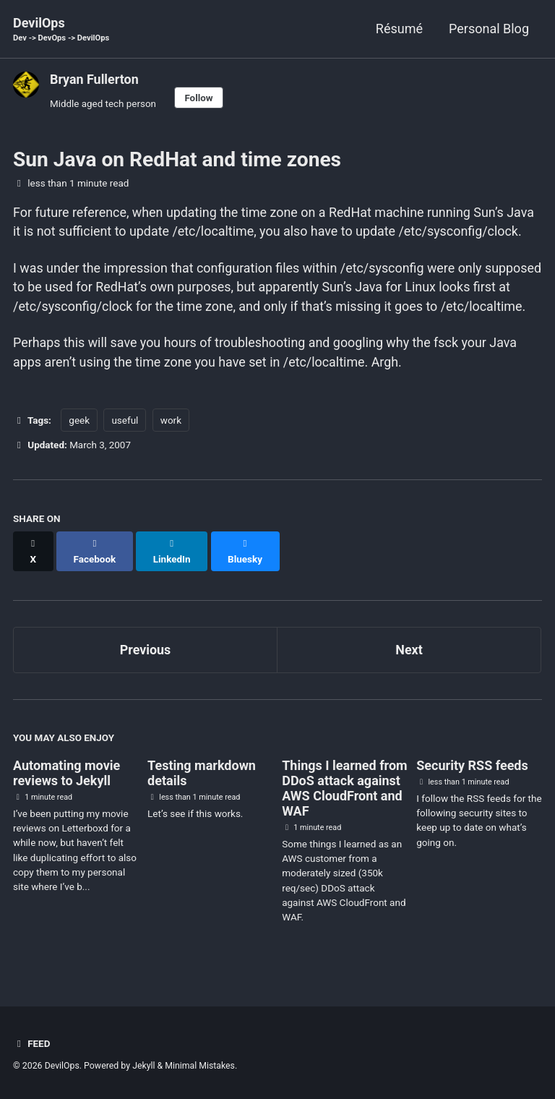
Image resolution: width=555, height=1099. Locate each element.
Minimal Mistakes (200, 1066)
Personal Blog (489, 28)
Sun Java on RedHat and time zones (177, 160)
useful (124, 441)
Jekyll (143, 1066)
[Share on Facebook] (94, 564)
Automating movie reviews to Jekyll (66, 778)
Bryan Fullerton (94, 79)
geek (79, 441)
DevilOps (61, 30)
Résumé (399, 28)
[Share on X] (33, 564)
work (170, 441)
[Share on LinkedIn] (172, 564)
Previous (145, 654)
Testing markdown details (201, 778)
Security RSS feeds (472, 770)
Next (409, 654)
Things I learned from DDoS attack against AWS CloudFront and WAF (344, 793)
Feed (32, 1044)
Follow (200, 97)
